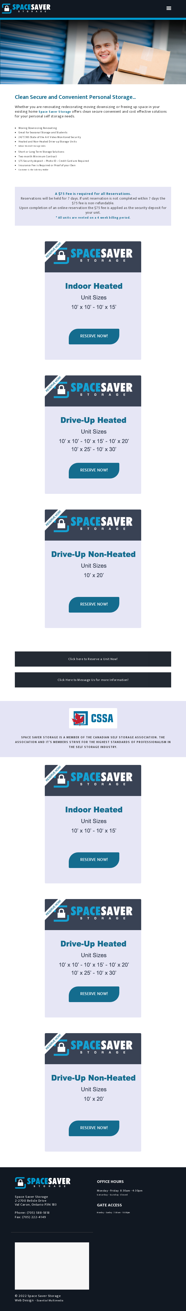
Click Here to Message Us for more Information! (93, 680)
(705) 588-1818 (38, 1213)
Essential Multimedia (50, 1300)
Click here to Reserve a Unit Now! (93, 659)
